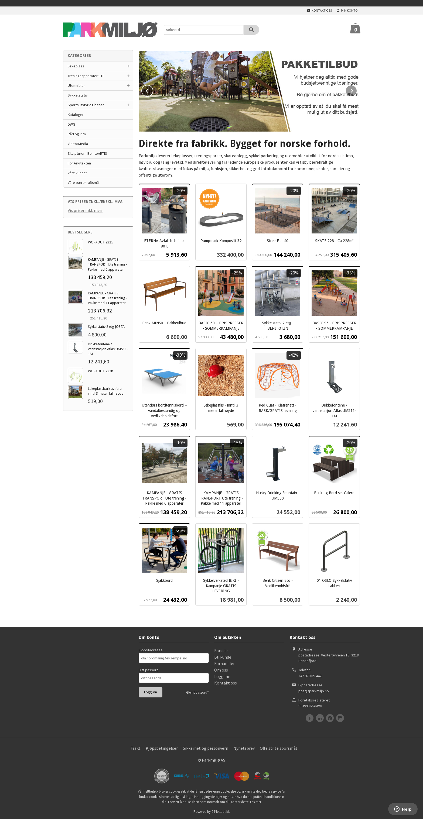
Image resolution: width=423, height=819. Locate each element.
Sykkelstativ (78, 95)
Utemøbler (76, 85)
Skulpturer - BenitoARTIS (87, 153)
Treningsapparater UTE (86, 75)
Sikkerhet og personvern (205, 747)
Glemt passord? (197, 692)
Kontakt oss (225, 682)
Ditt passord (149, 669)
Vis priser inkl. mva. (85, 210)
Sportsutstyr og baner (86, 104)
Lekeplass (76, 66)
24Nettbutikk (221, 811)
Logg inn (222, 676)
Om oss (221, 669)
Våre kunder (77, 172)
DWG (71, 124)
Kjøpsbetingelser (162, 747)
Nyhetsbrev (244, 747)
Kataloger (76, 114)
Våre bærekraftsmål (84, 182)
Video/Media (78, 143)
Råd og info (77, 134)
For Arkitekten (79, 163)
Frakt (136, 747)
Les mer (255, 801)
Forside (221, 650)
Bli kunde (222, 656)
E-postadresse (151, 649)
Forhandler (224, 663)
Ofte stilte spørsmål (278, 747)
